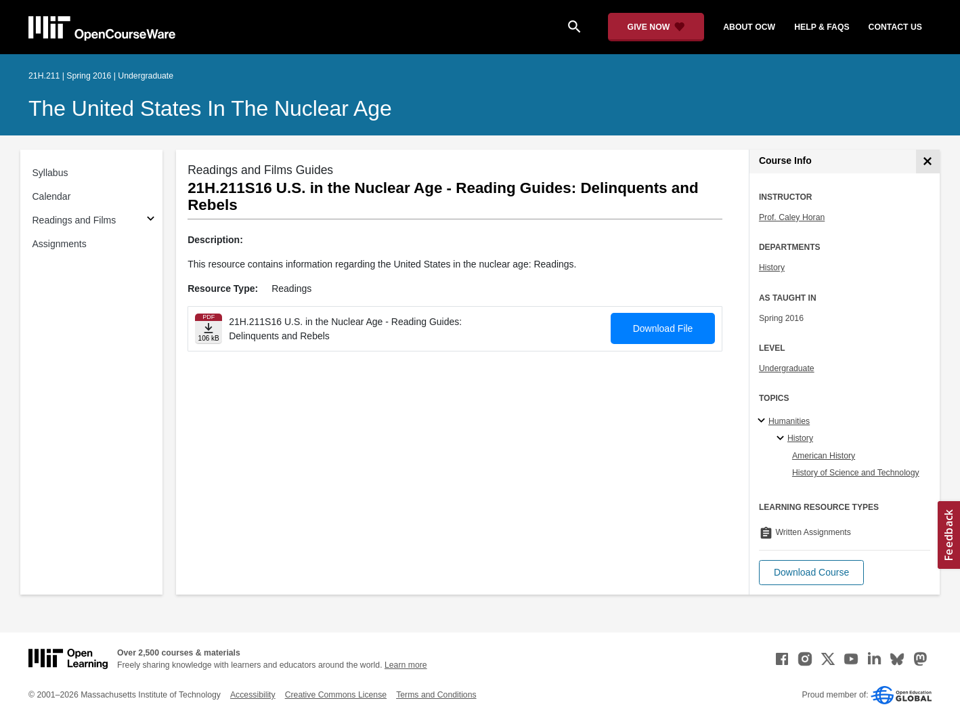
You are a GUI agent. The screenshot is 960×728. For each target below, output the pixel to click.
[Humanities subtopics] (763, 421)
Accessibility (253, 695)
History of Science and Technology (855, 472)
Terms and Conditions (436, 695)
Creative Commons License (336, 695)
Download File (663, 328)
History (772, 267)
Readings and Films (74, 220)
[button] (811, 572)
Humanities (789, 421)
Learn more (406, 665)
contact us (895, 27)
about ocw (749, 27)
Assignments (59, 243)
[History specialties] (782, 439)
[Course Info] (928, 161)
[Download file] (208, 329)
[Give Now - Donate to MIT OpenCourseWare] (656, 27)
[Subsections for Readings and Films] (151, 220)
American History (823, 456)
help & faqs (821, 27)
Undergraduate (786, 368)
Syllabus (50, 172)
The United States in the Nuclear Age (210, 108)
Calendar (51, 196)
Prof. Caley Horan (792, 217)
